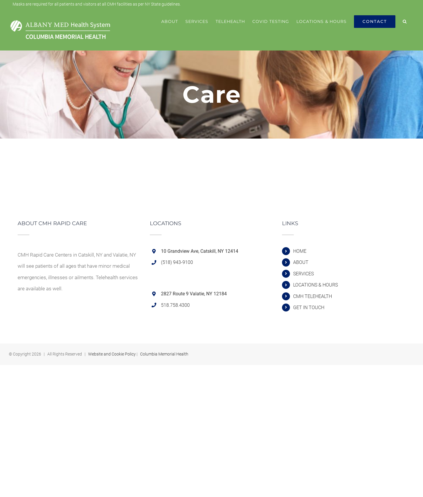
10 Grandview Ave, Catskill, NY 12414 (199, 251)
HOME (299, 251)
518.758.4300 (175, 305)
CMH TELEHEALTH (312, 296)
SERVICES (303, 274)
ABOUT (300, 262)
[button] (405, 21)
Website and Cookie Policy (112, 354)
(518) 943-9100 (177, 262)
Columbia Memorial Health (164, 354)
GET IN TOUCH (308, 307)
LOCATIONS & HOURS (315, 285)
